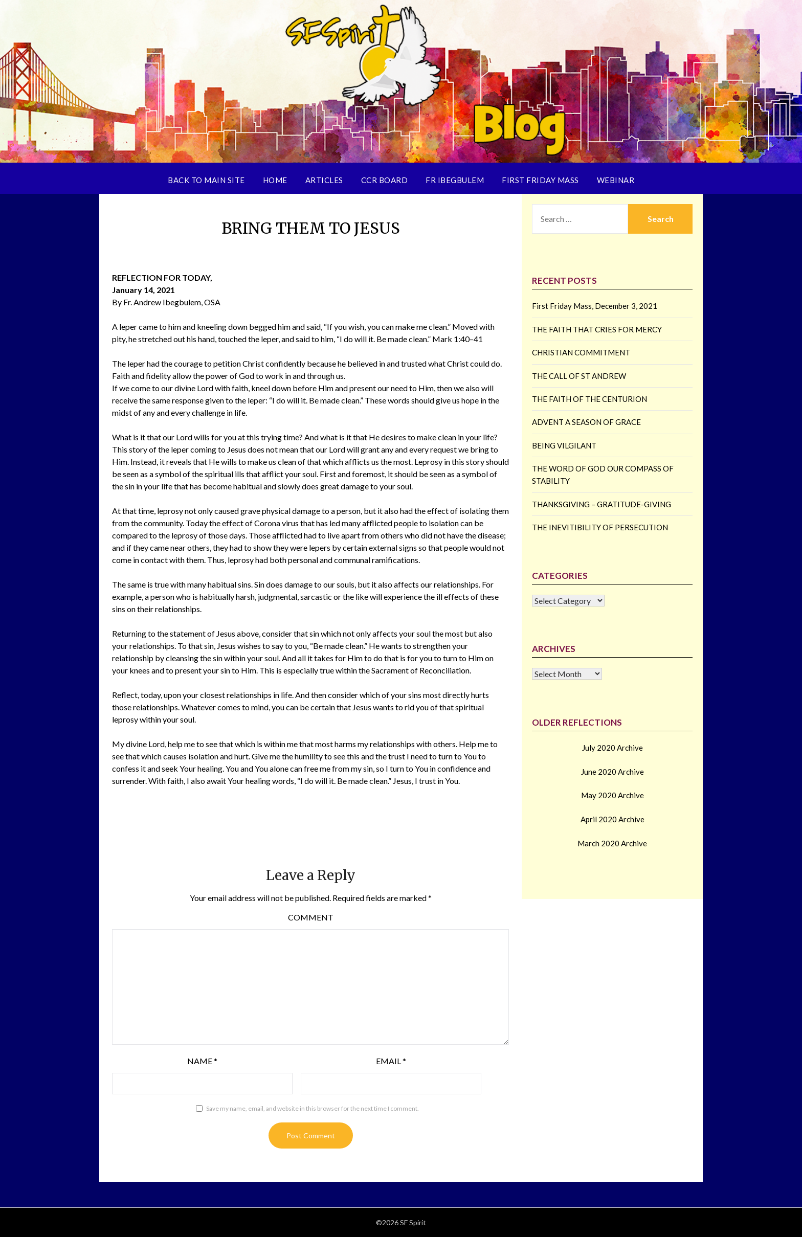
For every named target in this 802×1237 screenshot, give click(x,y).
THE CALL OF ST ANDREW (579, 375)
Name (202, 1061)
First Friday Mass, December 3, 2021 (594, 305)
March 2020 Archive (612, 843)
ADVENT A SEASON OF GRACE (586, 421)
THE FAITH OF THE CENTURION (589, 398)
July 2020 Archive (612, 747)
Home (275, 180)
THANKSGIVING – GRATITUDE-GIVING (601, 504)
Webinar (616, 180)
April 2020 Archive (612, 819)
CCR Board (384, 180)
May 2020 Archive (612, 795)
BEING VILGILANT (564, 445)
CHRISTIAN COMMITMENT (581, 352)
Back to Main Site (206, 180)
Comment (310, 917)
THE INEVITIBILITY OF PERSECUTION (600, 527)
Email (391, 1061)
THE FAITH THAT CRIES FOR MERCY (597, 329)
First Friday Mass (540, 180)
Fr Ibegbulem (455, 180)
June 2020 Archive (612, 771)
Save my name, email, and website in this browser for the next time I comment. (312, 1108)
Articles (324, 180)
